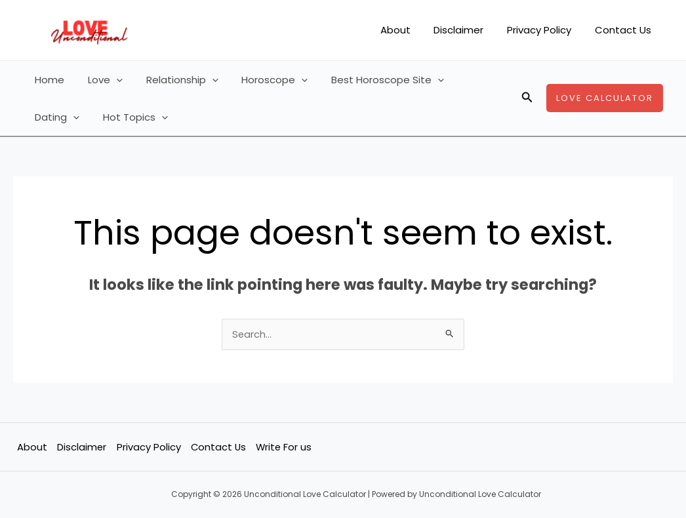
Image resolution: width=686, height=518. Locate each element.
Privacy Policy (545, 30)
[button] (527, 98)
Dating (469, 79)
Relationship (172, 79)
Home (47, 80)
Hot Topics (65, 117)
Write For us (284, 447)
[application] (110, 79)
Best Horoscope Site (370, 79)
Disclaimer (468, 30)
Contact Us (625, 30)
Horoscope (261, 79)
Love (99, 79)
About (408, 30)
